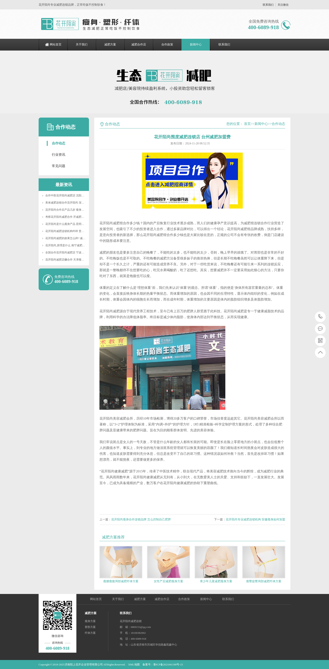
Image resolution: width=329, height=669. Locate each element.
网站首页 (55, 44)
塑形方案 (90, 627)
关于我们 (81, 44)
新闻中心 (196, 44)
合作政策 (167, 44)
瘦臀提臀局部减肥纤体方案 (263, 581)
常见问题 (58, 166)
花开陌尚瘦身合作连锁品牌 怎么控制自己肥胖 (141, 519)
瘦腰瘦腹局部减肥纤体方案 (120, 581)
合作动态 (58, 143)
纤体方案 (90, 632)
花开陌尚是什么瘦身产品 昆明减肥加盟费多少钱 (74, 224)
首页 (247, 124)
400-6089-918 (320, 316)
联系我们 (268, 4)
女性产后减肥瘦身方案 (168, 581)
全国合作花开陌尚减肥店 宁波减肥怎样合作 (71, 252)
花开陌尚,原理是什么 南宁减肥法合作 (67, 245)
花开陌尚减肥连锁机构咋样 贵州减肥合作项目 (73, 231)
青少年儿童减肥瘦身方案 (216, 581)
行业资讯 (58, 154)
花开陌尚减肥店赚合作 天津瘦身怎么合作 (70, 259)
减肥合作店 (138, 44)
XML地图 (134, 664)
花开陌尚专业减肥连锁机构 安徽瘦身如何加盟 (255, 519)
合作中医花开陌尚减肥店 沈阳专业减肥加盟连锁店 (75, 195)
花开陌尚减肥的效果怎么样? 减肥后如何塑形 (72, 238)
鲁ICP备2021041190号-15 (168, 664)
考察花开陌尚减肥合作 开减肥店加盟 (67, 216)
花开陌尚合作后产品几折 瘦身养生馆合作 (70, 209)
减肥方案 (110, 44)
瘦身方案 (90, 621)
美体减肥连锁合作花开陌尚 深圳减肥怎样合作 (73, 202)
